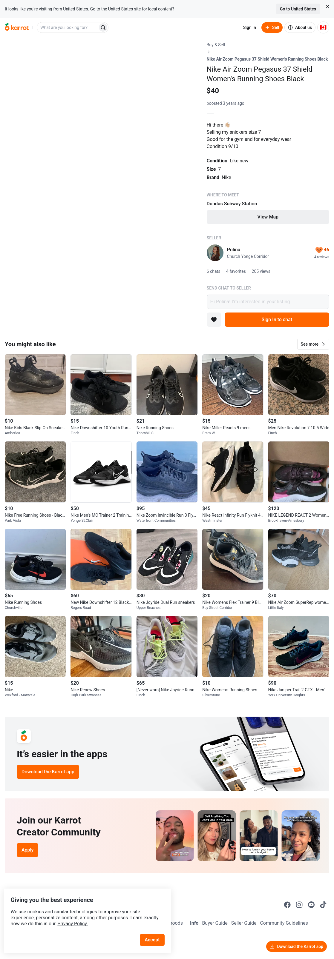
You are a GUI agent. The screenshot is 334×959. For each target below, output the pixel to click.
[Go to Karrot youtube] (311, 904)
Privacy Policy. (81, 913)
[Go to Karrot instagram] (299, 904)
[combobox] (68, 27)
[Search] (103, 27)
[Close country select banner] (327, 6)
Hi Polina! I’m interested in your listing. (268, 302)
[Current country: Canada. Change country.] (323, 27)
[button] (313, 344)
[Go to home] (17, 27)
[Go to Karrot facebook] (287, 904)
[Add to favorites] (214, 320)
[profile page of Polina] (215, 252)
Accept (155, 929)
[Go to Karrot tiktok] (323, 904)
